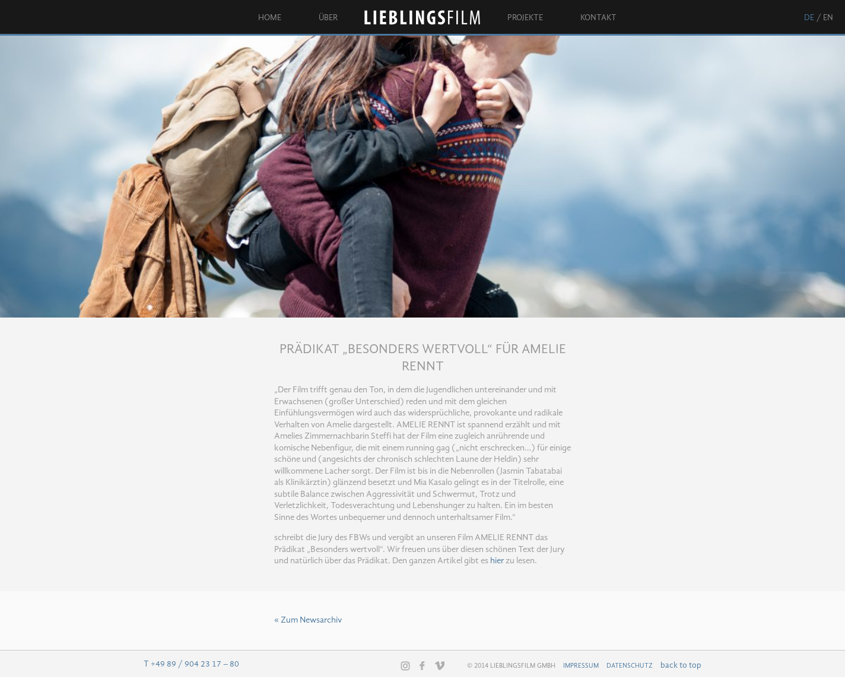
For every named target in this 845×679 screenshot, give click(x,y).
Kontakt (598, 18)
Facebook (422, 665)
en (828, 18)
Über (328, 18)
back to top (680, 665)
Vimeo (439, 665)
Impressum (581, 666)
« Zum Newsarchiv (308, 620)
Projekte (525, 18)
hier (497, 561)
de (809, 18)
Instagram (405, 666)
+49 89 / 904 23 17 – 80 (195, 664)
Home (269, 18)
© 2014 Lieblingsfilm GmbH (511, 666)
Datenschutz (629, 666)
